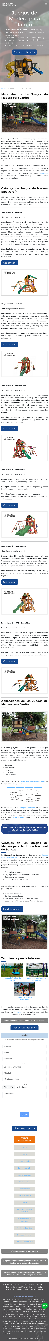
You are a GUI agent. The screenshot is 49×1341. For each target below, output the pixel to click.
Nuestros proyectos (24, 1128)
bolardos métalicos (37, 1299)
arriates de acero (10, 1304)
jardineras (13, 1316)
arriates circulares (19, 1302)
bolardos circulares (19, 1299)
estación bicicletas (11, 1324)
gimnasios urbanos (29, 1311)
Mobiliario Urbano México (24, 1242)
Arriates (24, 1154)
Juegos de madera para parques (38, 796)
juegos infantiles (27, 808)
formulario (18, 1012)
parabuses (42, 1321)
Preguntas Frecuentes (24, 1027)
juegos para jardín (10, 1311)
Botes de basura (24, 1189)
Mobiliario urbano (24, 1182)
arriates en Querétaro (23, 1331)
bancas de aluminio (17, 1309)
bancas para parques (28, 1316)
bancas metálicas (28, 1307)
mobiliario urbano (29, 1321)
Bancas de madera (24, 1161)
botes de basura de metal (20, 1319)
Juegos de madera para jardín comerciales (11, 795)
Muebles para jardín (24, 1175)
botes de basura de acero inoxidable (18, 1314)
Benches (24, 1203)
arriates (6, 1302)
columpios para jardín (36, 1309)
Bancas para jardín (24, 1168)
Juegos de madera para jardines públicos (29, 796)
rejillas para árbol (37, 1302)
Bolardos (24, 1147)
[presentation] (19, 1105)
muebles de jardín (28, 1324)
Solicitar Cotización (24, 52)
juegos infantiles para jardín (22, 1326)
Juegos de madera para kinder (20, 796)
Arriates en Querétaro (24, 1228)
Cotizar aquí (9, 263)
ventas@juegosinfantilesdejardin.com (27, 1338)
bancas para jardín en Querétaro (16, 1329)
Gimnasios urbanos (24, 1196)
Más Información (12, 909)
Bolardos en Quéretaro (24, 1235)
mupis (42, 1311)
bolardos (6, 1299)
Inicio (3, 89)
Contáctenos (18, 817)
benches (41, 1326)
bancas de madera (27, 1304)
